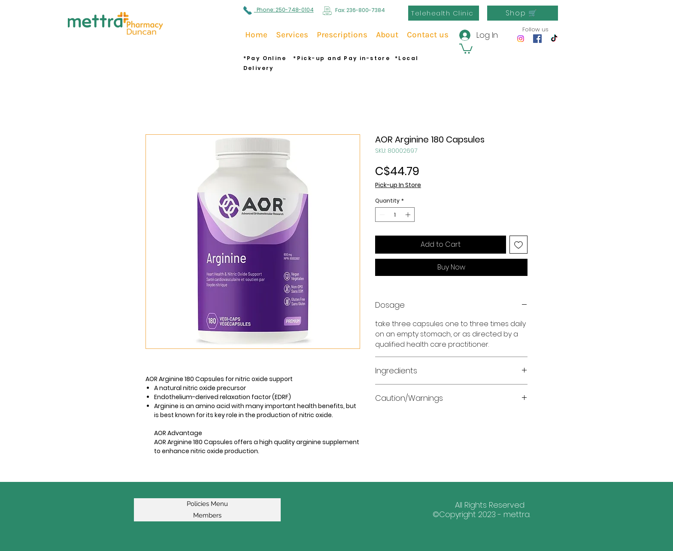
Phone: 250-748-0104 (284, 9)
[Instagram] (520, 38)
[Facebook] (537, 38)
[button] (466, 48)
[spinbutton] (395, 214)
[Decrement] (381, 214)
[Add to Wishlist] (518, 245)
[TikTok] (554, 38)
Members (207, 515)
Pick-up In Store (398, 185)
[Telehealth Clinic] (443, 13)
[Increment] (408, 214)
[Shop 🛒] (522, 13)
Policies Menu (207, 504)
